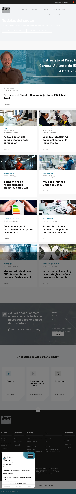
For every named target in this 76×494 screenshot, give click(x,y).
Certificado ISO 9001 (31, 446)
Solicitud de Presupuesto (61, 2)
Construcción (17, 438)
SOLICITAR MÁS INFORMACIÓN (14, 30)
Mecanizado (4, 445)
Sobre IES (6, 87)
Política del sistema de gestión (53, 451)
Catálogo (47, 444)
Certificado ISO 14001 (32, 444)
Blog (46, 441)
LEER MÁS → (7, 104)
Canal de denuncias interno (52, 449)
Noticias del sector (9, 128)
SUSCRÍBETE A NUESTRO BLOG (39, 30)
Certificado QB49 (30, 449)
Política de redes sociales (45, 485)
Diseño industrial (18, 441)
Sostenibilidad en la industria (11, 218)
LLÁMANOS (10, 394)
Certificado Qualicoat (31, 441)
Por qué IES (56, 9)
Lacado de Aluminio (6, 443)
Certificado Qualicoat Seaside (34, 438)
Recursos (47, 446)
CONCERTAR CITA (36, 394)
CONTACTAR (59, 394)
